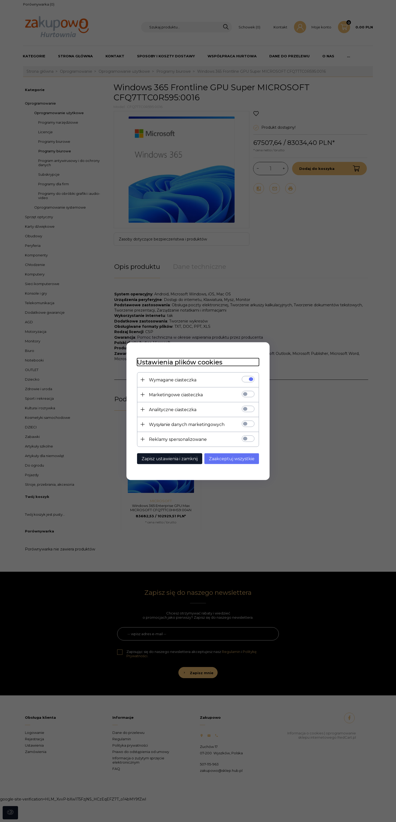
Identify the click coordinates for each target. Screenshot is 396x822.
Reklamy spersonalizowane (178, 439)
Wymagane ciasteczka (172, 379)
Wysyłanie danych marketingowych (187, 424)
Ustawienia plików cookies (179, 362)
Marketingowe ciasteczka (176, 394)
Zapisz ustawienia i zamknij (170, 458)
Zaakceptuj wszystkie (231, 458)
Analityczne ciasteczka (172, 409)
